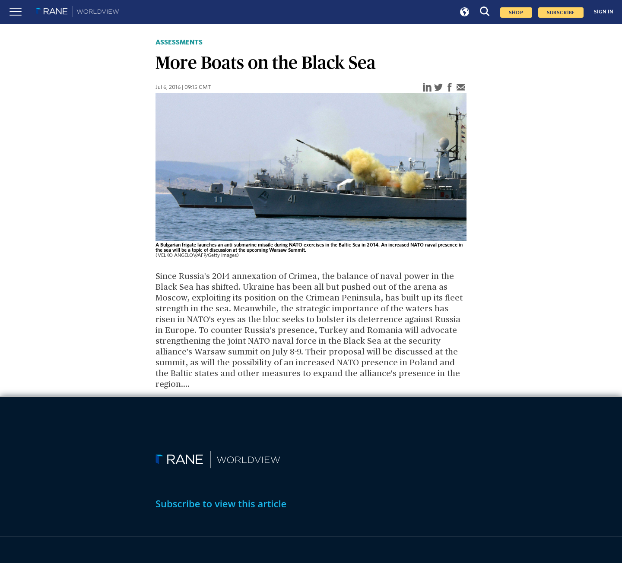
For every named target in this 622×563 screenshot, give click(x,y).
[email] (460, 88)
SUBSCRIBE (561, 12)
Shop (516, 12)
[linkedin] (427, 88)
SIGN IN (603, 11)
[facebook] (449, 88)
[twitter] (438, 88)
